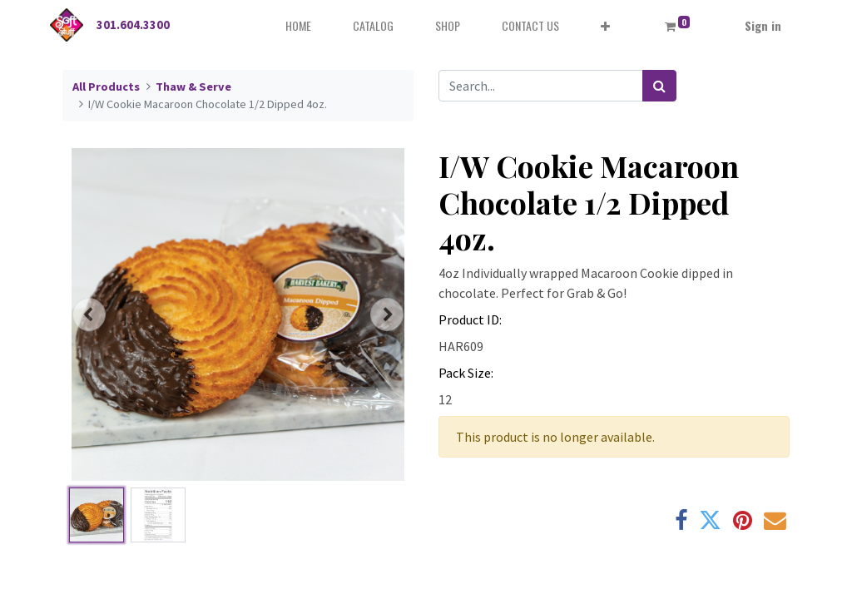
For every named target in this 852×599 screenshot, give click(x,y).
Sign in (763, 25)
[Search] (659, 85)
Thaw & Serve (193, 86)
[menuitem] (298, 25)
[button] (605, 25)
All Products (106, 86)
